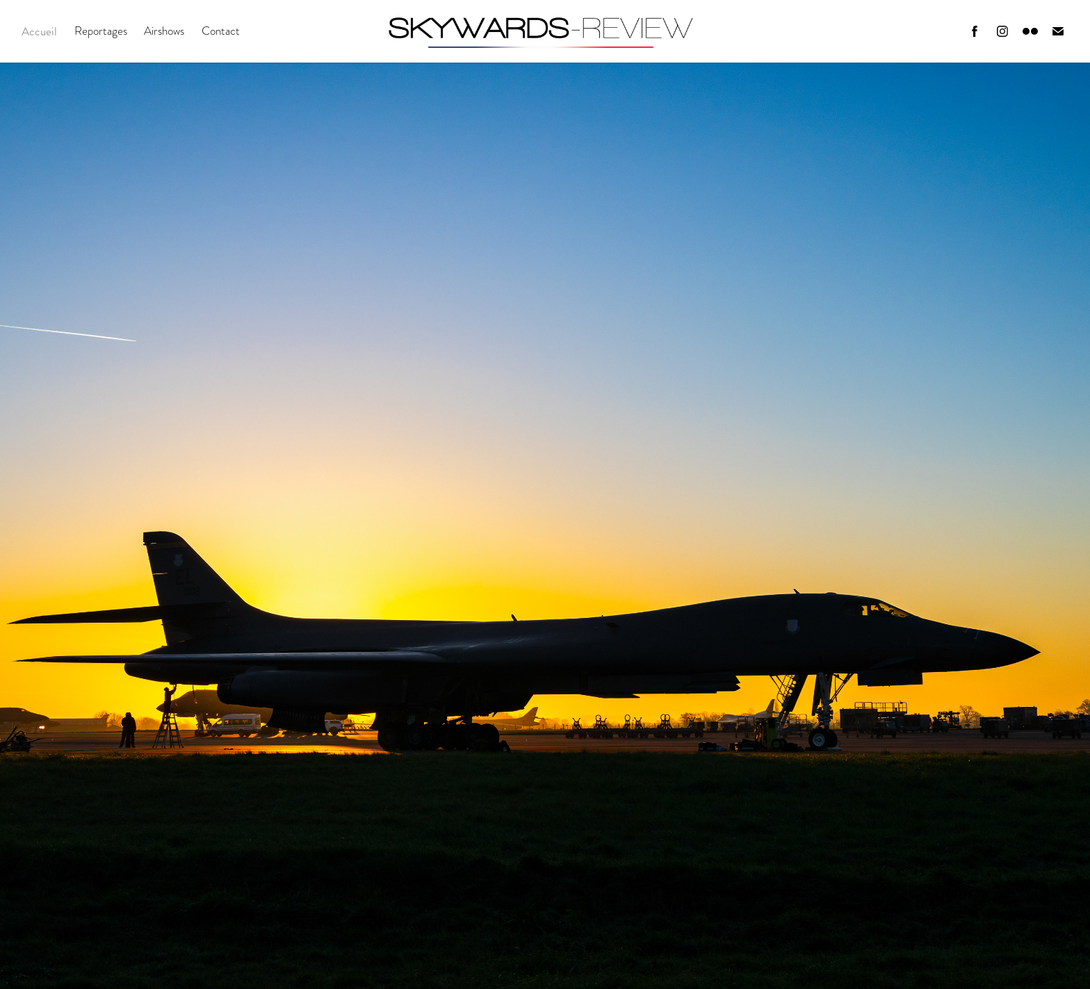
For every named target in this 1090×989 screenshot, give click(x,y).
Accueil (39, 31)
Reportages (100, 31)
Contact (221, 31)
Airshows (164, 31)
